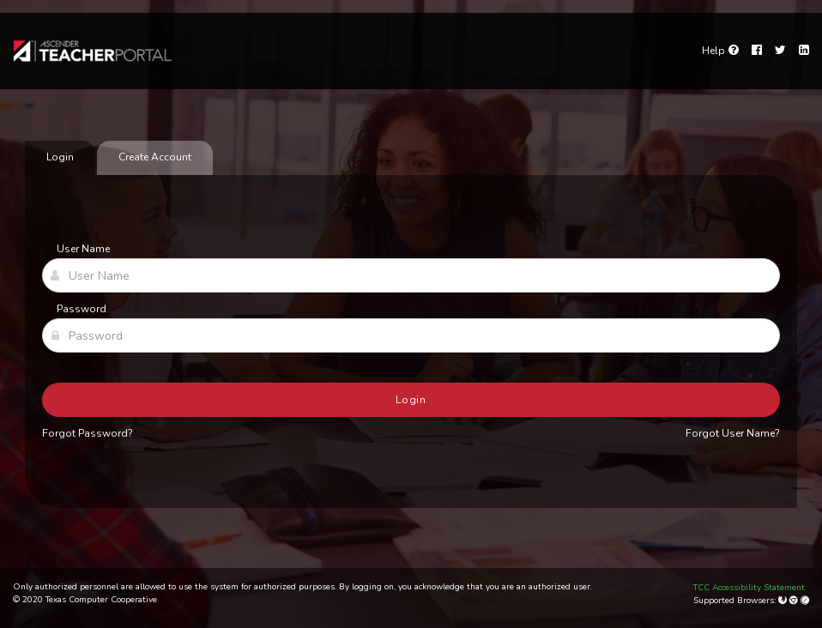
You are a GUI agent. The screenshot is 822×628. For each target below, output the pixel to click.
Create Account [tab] (154, 157)
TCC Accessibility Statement (749, 588)
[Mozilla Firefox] (783, 601)
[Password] (411, 335)
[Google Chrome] (795, 601)
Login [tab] (60, 157)
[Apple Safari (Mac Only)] (805, 601)
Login (411, 400)
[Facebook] (757, 50)
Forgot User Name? (733, 433)
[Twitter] (780, 50)
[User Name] (411, 275)
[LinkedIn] (804, 50)
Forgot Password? (87, 433)
